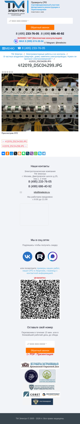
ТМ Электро (16, 54)
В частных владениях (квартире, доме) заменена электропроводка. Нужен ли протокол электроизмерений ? (40, 57)
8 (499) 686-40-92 (40, 186)
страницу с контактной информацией (42, 271)
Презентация (45, 354)
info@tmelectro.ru (42, 192)
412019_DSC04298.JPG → (14, 146)
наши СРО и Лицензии (34, 270)
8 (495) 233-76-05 (33, 48)
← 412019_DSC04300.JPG (14, 141)
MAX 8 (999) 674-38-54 (28, 41)
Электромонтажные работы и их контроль (45, 54)
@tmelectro (61, 43)
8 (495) (27, 33)
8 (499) (52, 33)
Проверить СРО (39, 2)
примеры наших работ (48, 268)
